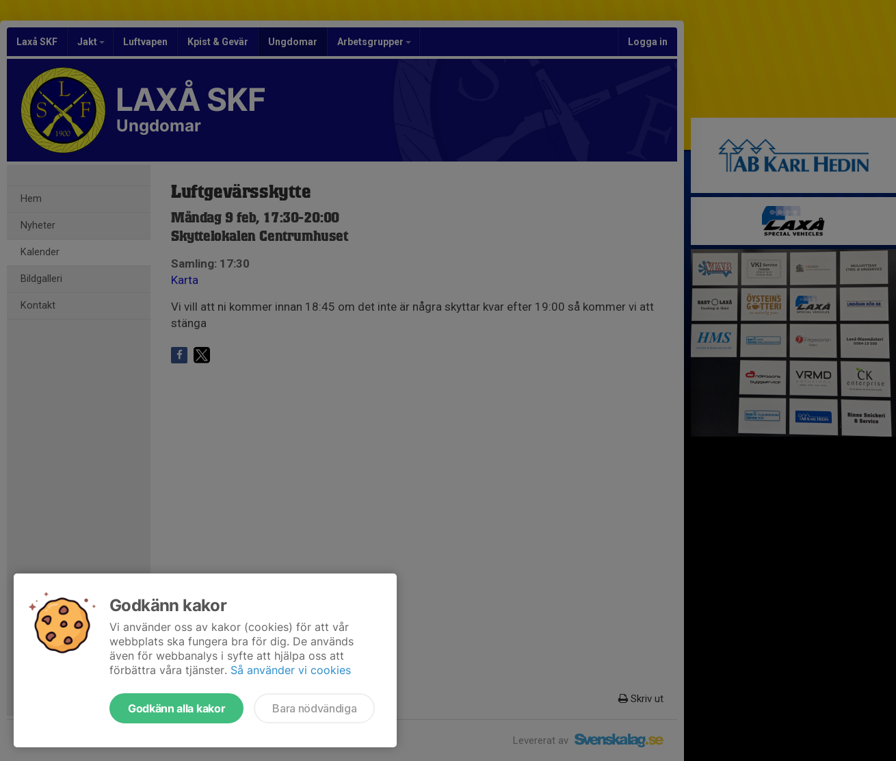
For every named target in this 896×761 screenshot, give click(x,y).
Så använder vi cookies (290, 670)
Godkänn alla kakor (176, 708)
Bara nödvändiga (314, 708)
